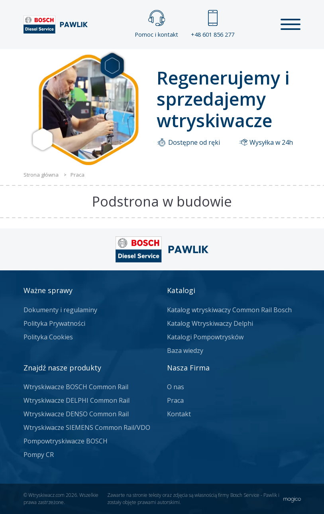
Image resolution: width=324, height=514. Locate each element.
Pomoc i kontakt (156, 24)
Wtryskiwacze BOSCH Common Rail (76, 386)
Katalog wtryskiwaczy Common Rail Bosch (229, 309)
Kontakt (179, 414)
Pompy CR (39, 454)
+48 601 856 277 (212, 24)
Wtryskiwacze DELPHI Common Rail (77, 400)
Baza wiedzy (185, 350)
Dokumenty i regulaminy (60, 309)
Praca (175, 400)
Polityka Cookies (48, 337)
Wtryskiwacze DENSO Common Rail (76, 414)
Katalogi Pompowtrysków (205, 337)
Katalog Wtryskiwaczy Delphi (210, 323)
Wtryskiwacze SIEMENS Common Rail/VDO (87, 427)
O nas (175, 386)
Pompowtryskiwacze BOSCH (66, 441)
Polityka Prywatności (54, 323)
